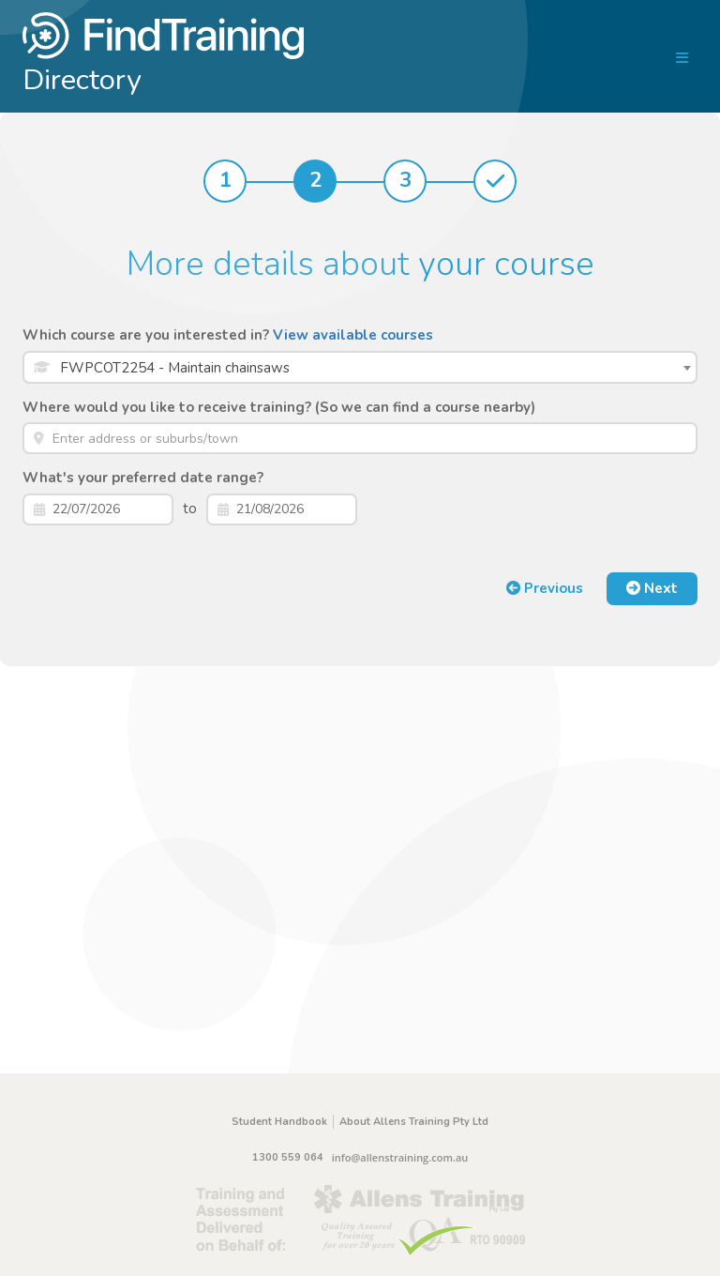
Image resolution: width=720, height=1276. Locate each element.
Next (652, 588)
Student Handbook (279, 1122)
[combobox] (360, 367)
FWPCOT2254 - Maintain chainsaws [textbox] (175, 367)
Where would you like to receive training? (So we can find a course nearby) (278, 407)
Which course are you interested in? (227, 335)
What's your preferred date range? (142, 477)
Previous (544, 588)
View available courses (353, 335)
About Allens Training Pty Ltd (413, 1122)
